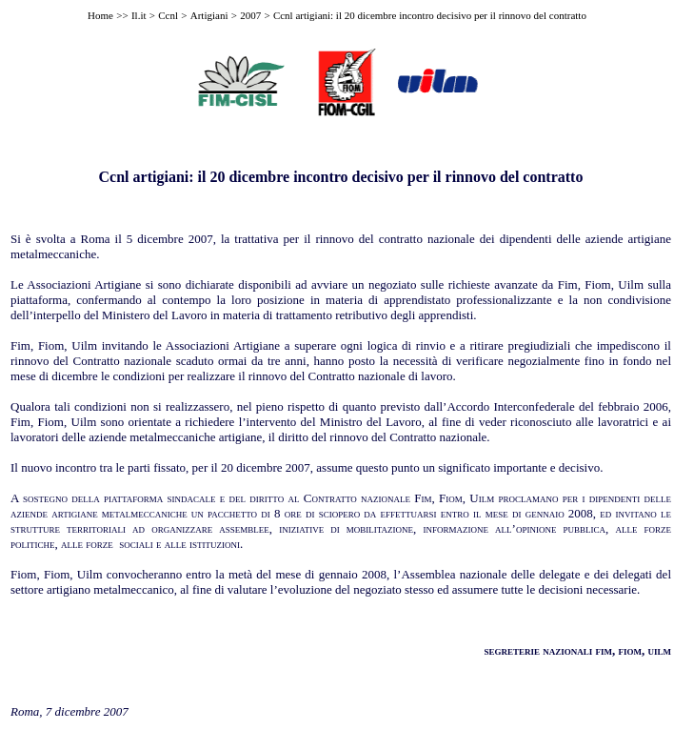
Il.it (139, 15)
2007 (250, 15)
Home (100, 15)
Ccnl (168, 15)
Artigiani (209, 15)
